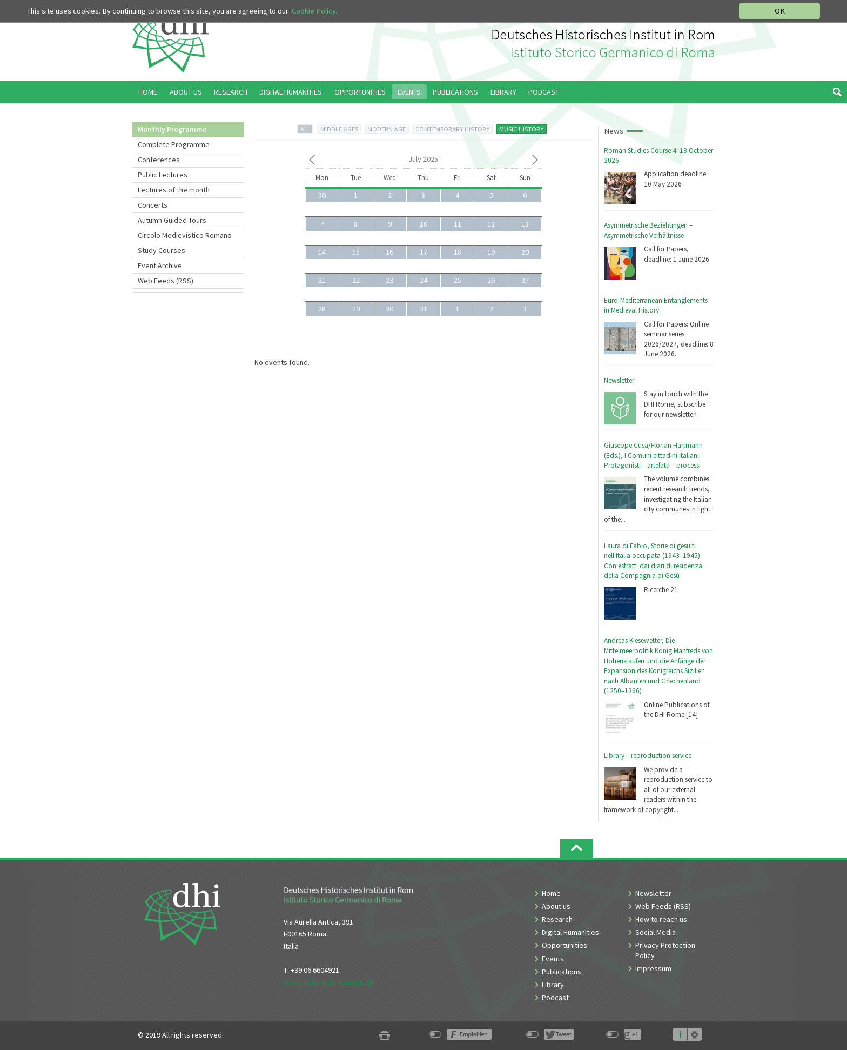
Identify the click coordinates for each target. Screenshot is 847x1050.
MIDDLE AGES (339, 129)
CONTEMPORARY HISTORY (452, 129)
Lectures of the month (174, 190)
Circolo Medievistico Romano (185, 235)
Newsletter (619, 380)
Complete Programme (174, 144)
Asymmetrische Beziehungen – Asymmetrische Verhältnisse (648, 230)
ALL (305, 129)
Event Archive (160, 265)
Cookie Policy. (314, 11)
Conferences (159, 159)
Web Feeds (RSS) (165, 280)
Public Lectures (162, 175)
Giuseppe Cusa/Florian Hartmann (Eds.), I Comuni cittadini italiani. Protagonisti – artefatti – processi (653, 455)
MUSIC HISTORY (521, 129)
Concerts (152, 205)
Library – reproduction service (647, 755)
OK (780, 11)
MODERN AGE (386, 129)
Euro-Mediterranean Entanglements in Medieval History (656, 305)
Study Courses (161, 250)
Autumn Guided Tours (172, 220)
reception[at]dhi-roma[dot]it (329, 982)
